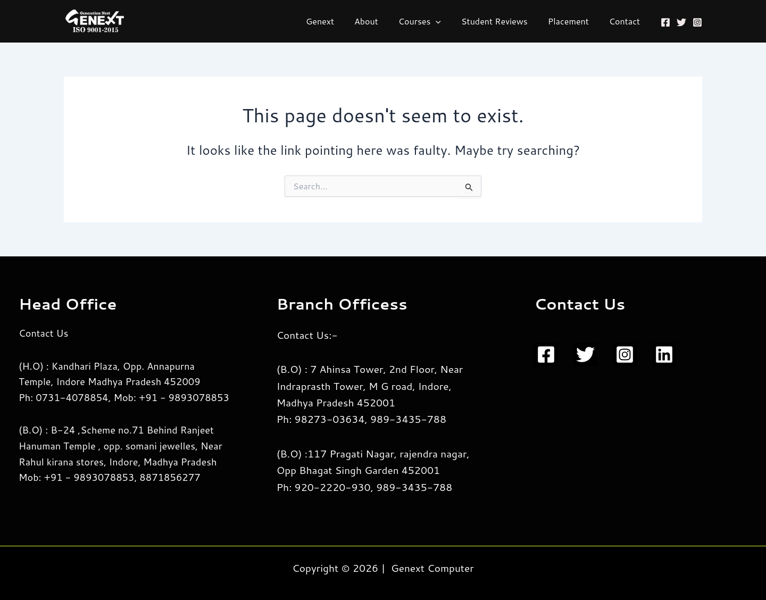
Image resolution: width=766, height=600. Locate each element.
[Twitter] (681, 22)
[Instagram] (697, 22)
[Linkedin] (664, 354)
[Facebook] (665, 22)
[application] (447, 21)
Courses (431, 21)
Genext (337, 21)
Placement (573, 21)
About (381, 21)
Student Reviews (502, 21)
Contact (626, 21)
